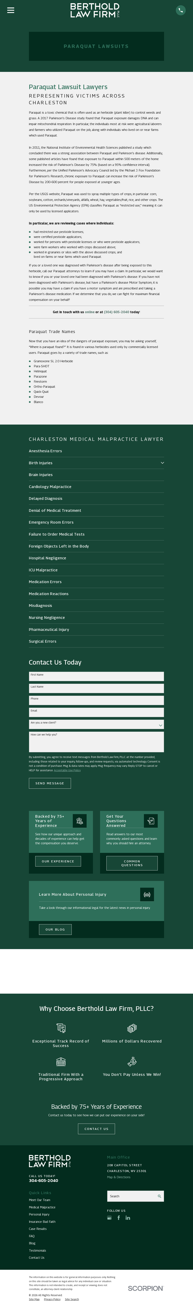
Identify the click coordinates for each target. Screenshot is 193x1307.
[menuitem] (96, 451)
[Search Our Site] (159, 1196)
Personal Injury (39, 1214)
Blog (32, 1243)
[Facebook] (118, 1217)
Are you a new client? (43, 722)
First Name (37, 674)
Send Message (49, 783)
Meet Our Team (39, 1200)
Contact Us (97, 1129)
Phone (34, 698)
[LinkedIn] (128, 1217)
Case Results (38, 1229)
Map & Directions (118, 1177)
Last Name (37, 686)
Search (114, 1196)
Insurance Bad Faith (42, 1222)
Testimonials (37, 1250)
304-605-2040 (43, 1180)
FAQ (32, 1236)
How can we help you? (44, 734)
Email (34, 710)
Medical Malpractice (42, 1207)
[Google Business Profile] (109, 1217)
